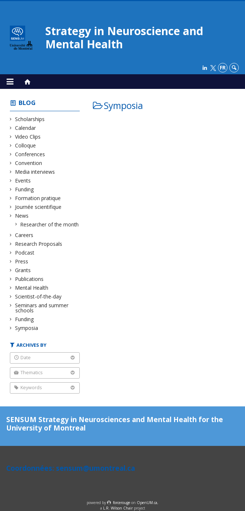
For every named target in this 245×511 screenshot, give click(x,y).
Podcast (24, 252)
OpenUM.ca (147, 502)
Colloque (25, 145)
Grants (23, 270)
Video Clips (28, 136)
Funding (24, 189)
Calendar (25, 127)
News (22, 215)
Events (23, 180)
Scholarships (30, 119)
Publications (29, 278)
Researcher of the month (50, 224)
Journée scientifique (38, 206)
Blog (27, 102)
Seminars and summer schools (41, 308)
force (121, 502)
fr (223, 67)
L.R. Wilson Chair (118, 508)
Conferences (30, 154)
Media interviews (35, 171)
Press (21, 261)
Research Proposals (38, 243)
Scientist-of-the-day (38, 296)
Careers (24, 235)
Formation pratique (38, 198)
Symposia (26, 327)
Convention (28, 162)
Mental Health (31, 287)
